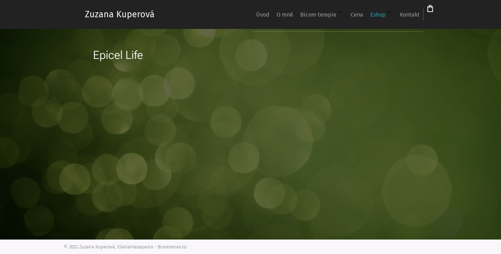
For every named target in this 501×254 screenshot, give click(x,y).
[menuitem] (322, 14)
